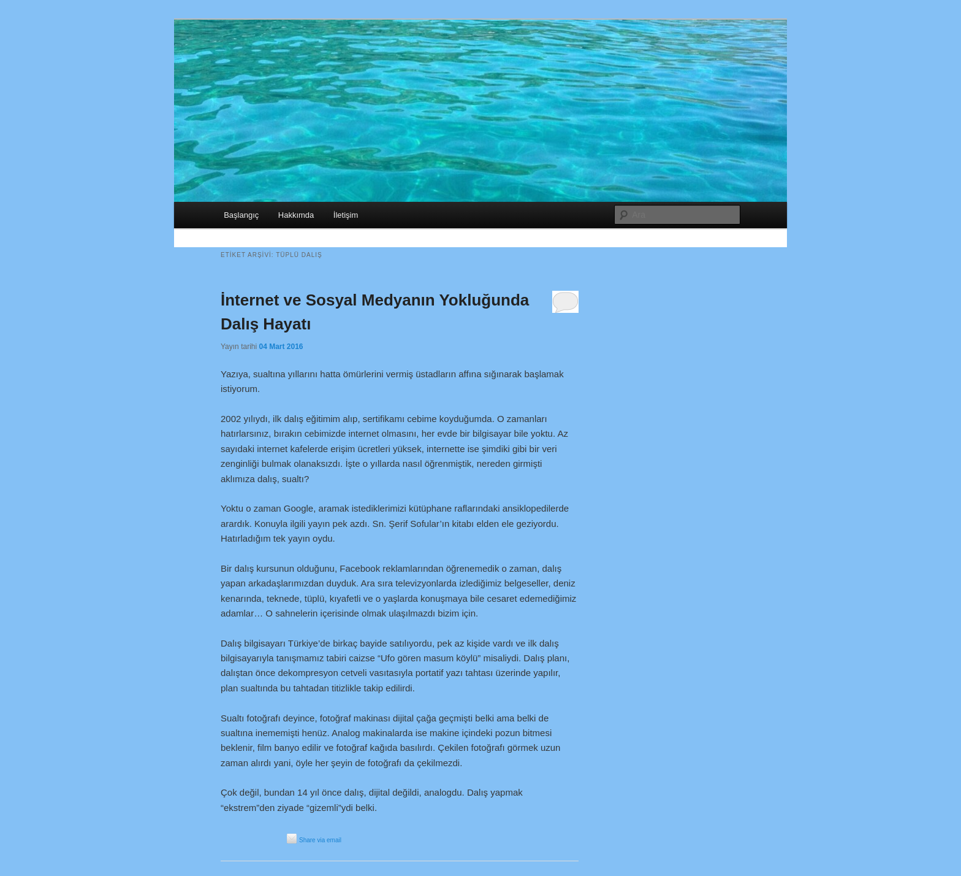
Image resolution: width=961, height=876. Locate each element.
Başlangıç (241, 215)
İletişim (345, 215)
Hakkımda (296, 215)
